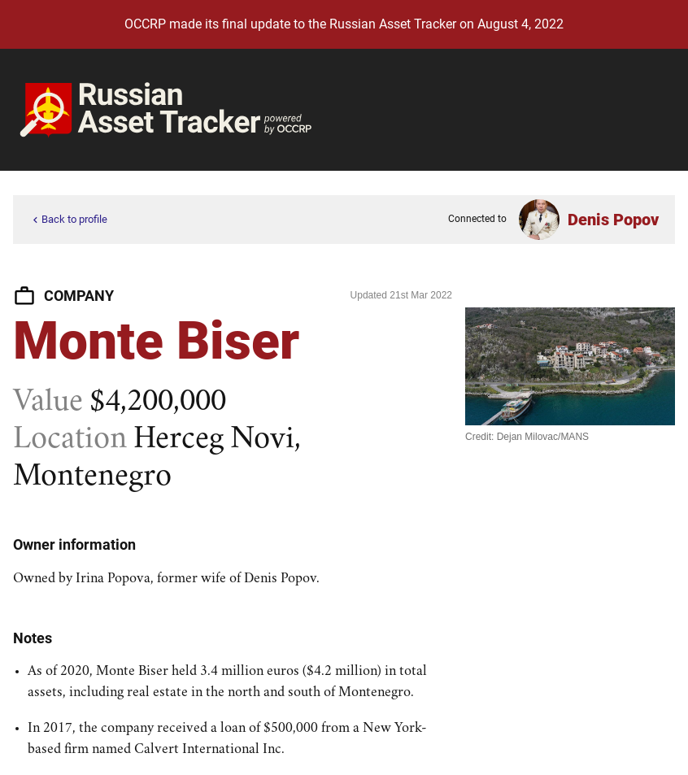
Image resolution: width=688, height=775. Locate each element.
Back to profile (68, 220)
